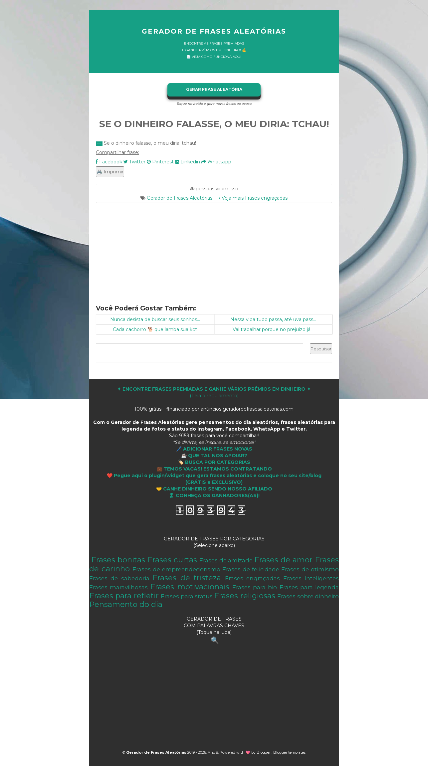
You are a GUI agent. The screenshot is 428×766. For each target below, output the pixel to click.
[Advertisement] (214, 249)
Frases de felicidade (250, 569)
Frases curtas (172, 559)
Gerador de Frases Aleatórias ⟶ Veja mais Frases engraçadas (217, 198)
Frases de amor (283, 559)
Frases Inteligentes (311, 578)
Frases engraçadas (252, 578)
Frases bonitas (118, 559)
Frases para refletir (124, 595)
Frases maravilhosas (118, 587)
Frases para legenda (309, 587)
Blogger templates (289, 752)
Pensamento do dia (125, 604)
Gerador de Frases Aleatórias (214, 31)
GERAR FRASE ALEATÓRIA (214, 89)
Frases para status (187, 596)
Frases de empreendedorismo (176, 569)
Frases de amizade (226, 560)
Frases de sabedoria (119, 578)
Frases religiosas (244, 595)
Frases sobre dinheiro (308, 596)
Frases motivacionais (189, 586)
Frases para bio (254, 587)
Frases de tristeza (186, 577)
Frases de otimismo (310, 569)
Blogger (264, 752)
